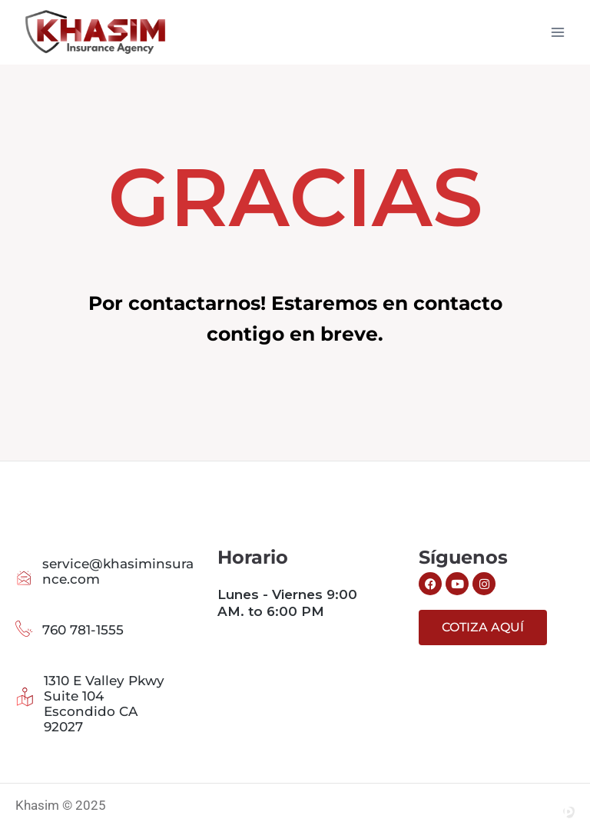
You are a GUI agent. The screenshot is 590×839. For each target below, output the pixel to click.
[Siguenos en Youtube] (457, 583)
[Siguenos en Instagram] (484, 583)
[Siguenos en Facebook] (430, 583)
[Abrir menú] (557, 32)
